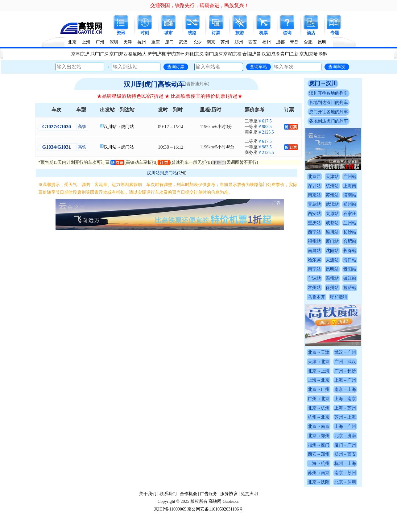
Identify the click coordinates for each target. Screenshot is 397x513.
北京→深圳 (345, 482)
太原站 (332, 213)
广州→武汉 (345, 361)
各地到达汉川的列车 (328, 102)
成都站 (332, 223)
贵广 (284, 54)
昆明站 (332, 269)
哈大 (142, 54)
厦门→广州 (345, 445)
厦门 (169, 42)
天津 (127, 42)
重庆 (155, 42)
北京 (72, 42)
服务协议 (229, 493)
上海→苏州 (345, 408)
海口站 (349, 260)
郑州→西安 (345, 454)
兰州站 (349, 223)
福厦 (132, 54)
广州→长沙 (345, 371)
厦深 (218, 54)
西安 (252, 42)
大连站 (332, 260)
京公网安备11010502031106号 (215, 509)
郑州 (238, 42)
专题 (334, 33)
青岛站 (314, 204)
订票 (216, 33)
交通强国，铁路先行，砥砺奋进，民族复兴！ (199, 5)
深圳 (114, 42)
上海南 (349, 186)
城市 (168, 33)
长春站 (349, 250)
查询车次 (336, 66)
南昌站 (314, 250)
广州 (100, 42)
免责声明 (249, 493)
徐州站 (332, 287)
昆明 (322, 42)
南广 (209, 54)
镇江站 (349, 278)
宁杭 (171, 54)
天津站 (332, 176)
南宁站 (314, 269)
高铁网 (215, 501)
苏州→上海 (345, 417)
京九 (304, 54)
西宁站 (314, 232)
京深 (227, 54)
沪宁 (151, 54)
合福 (246, 54)
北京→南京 (318, 426)
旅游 (239, 33)
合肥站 (349, 241)
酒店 (311, 33)
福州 (266, 42)
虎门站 (127, 126)
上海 (86, 42)
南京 (211, 42)
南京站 (314, 195)
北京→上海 (318, 371)
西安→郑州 (318, 454)
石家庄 (349, 213)
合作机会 (188, 493)
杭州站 (332, 186)
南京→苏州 (345, 472)
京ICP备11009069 (170, 509)
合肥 (308, 42)
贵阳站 (349, 269)
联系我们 (168, 493)
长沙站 (349, 232)
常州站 (314, 287)
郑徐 (189, 54)
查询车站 (258, 66)
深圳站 (314, 186)
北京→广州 (318, 389)
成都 (280, 42)
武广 (94, 54)
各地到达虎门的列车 (328, 121)
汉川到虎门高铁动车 (154, 84)
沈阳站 (332, 250)
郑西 (123, 54)
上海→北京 (318, 380)
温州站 (332, 278)
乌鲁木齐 (316, 297)
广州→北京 (318, 398)
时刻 (144, 33)
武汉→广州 (345, 352)
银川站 (332, 232)
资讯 (121, 33)
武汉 (183, 42)
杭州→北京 (318, 417)
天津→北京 (318, 361)
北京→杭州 (318, 408)
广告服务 (208, 493)
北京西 (314, 176)
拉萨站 (349, 287)
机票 (263, 33)
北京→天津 (318, 352)
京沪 (85, 54)
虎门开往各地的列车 (328, 112)
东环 (180, 54)
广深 (104, 54)
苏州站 (332, 195)
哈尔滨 (314, 260)
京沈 (199, 54)
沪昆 (256, 54)
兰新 (294, 54)
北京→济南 (345, 435)
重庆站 (314, 223)
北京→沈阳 (318, 482)
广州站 (349, 176)
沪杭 (161, 54)
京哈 (313, 54)
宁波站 (314, 278)
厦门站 (332, 241)
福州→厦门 (318, 445)
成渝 (275, 54)
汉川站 (110, 126)
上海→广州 (345, 380)
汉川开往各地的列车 (328, 93)
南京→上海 (345, 389)
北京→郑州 (318, 435)
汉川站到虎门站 (162, 173)
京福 (237, 54)
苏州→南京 (318, 472)
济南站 (349, 195)
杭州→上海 (345, 463)
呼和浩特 (338, 297)
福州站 (314, 241)
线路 (192, 33)
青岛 (294, 42)
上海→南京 (345, 398)
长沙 (197, 42)
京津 (75, 54)
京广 (114, 54)
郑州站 (349, 204)
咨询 (287, 33)
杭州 (141, 42)
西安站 (314, 213)
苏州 (225, 42)
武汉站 (332, 204)
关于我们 (147, 493)
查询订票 (175, 66)
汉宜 (266, 54)
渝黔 (323, 54)
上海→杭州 (318, 463)
